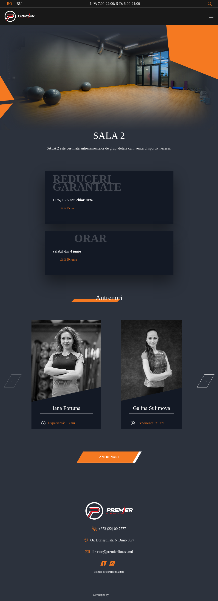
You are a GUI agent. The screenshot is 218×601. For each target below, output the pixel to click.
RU (19, 4)
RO (9, 4)
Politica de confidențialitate (109, 571)
